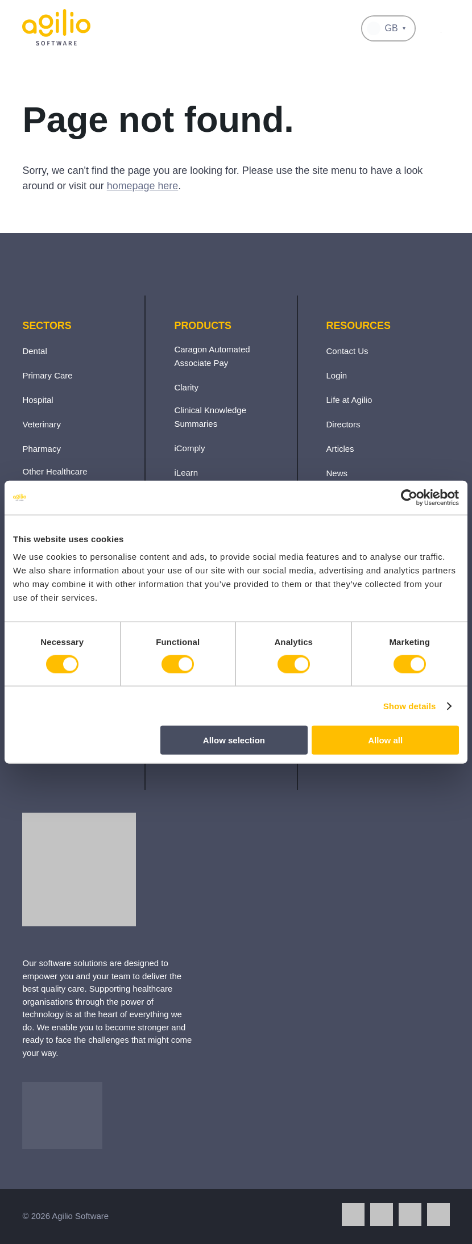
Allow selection (234, 740)
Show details (409, 705)
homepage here (142, 186)
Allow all (385, 740)
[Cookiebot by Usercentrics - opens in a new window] (409, 497)
